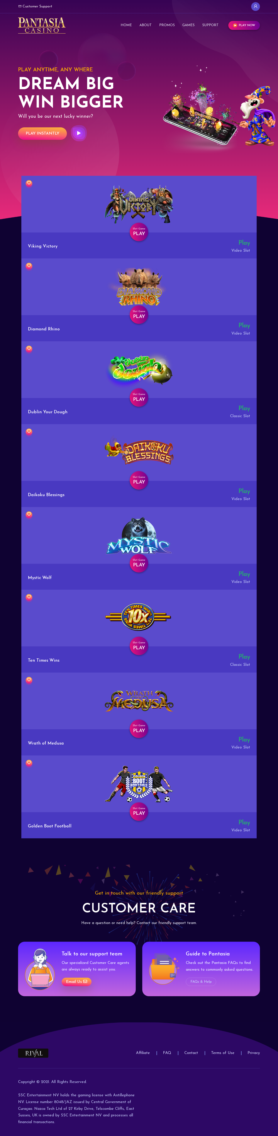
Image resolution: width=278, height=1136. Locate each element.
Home (126, 25)
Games (188, 25)
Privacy (253, 1053)
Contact (191, 1053)
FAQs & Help (201, 982)
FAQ (167, 1053)
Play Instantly (42, 134)
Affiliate (143, 1053)
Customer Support (35, 6)
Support (210, 25)
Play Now (244, 25)
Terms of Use (222, 1053)
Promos (167, 25)
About (145, 25)
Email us (76, 981)
